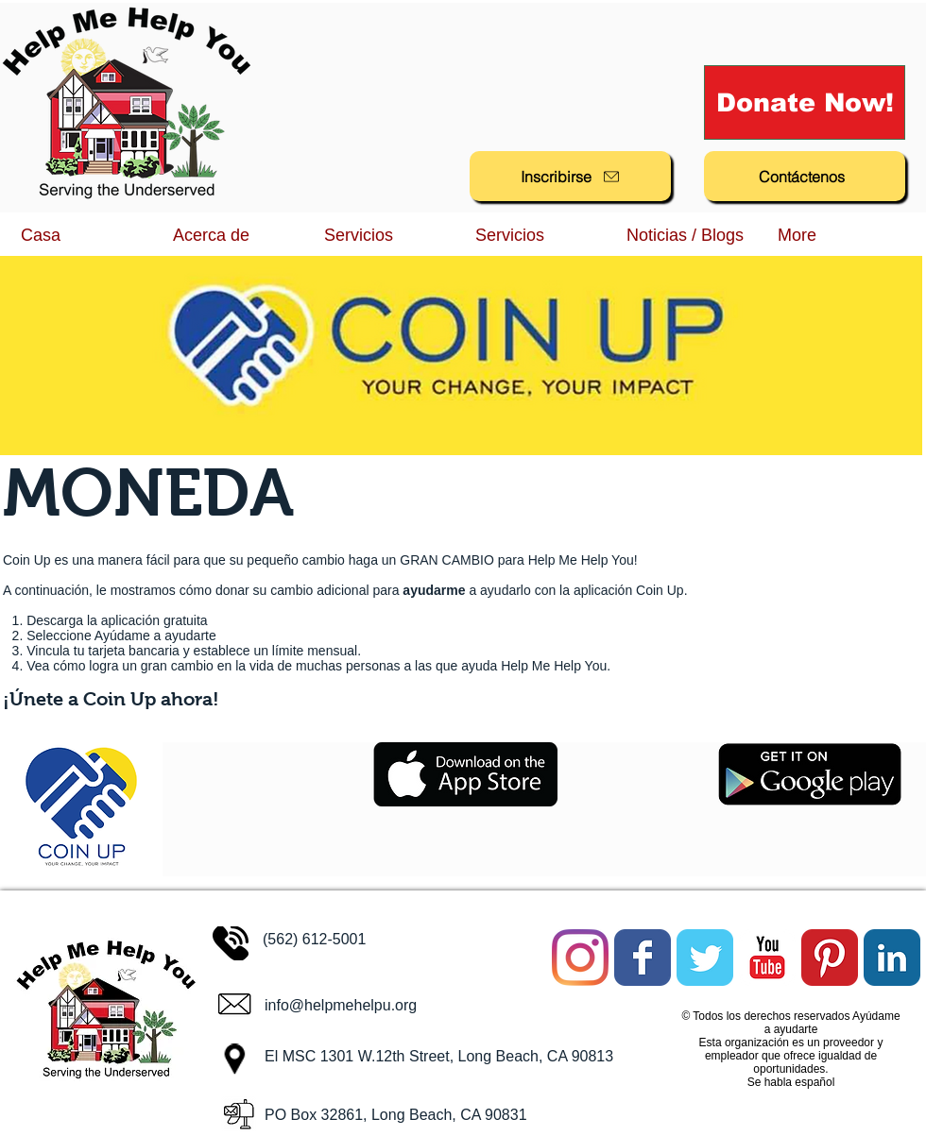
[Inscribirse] (570, 176)
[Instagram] (580, 957)
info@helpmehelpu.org (341, 1005)
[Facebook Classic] (642, 957)
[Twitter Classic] (705, 957)
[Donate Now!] (804, 102)
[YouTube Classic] (767, 957)
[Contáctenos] (804, 176)
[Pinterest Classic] (829, 957)
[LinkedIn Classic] (892, 957)
